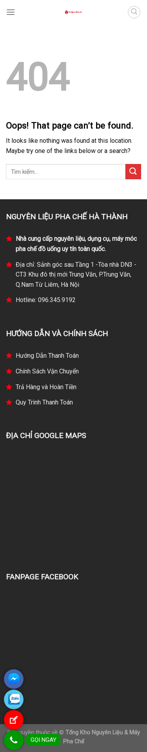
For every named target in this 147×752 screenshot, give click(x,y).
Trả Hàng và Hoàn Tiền (46, 387)
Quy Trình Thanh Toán (44, 402)
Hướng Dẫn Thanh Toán (47, 355)
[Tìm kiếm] (134, 12)
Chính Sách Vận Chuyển (47, 371)
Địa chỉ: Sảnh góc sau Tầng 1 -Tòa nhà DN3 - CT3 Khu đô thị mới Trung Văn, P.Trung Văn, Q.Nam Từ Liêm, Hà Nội (76, 274)
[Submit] (133, 171)
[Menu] (10, 12)
